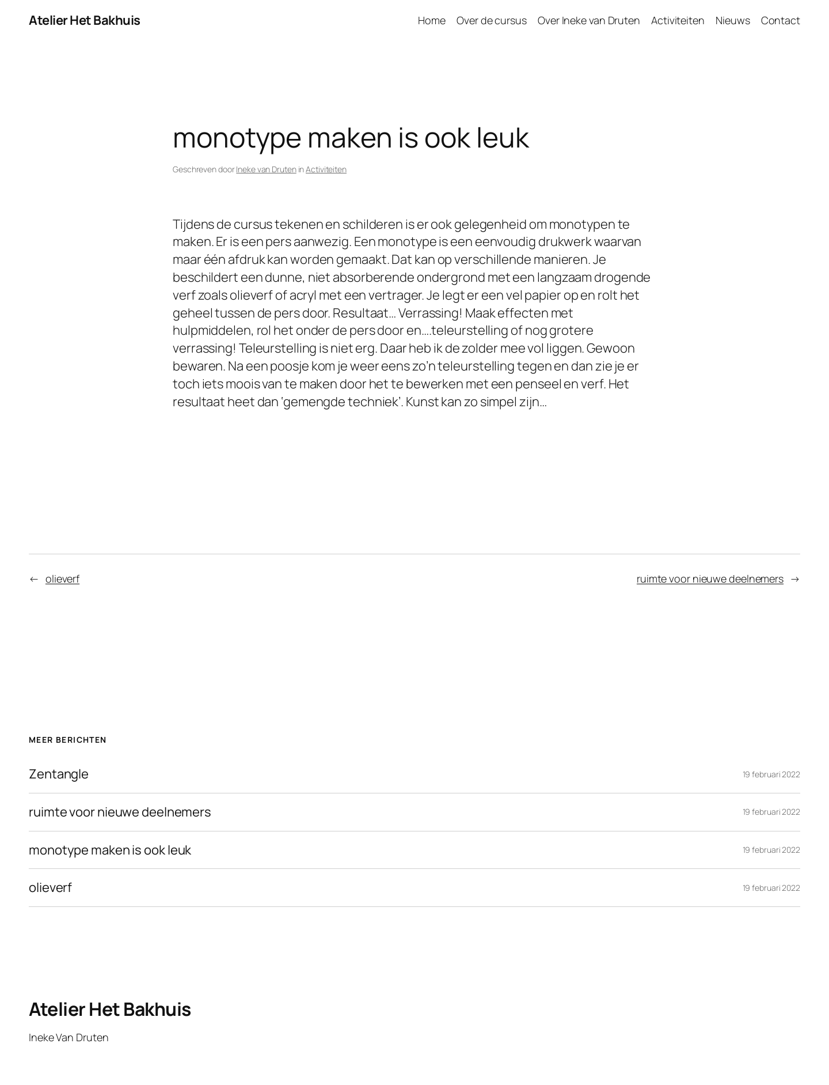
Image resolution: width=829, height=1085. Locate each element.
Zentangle (59, 774)
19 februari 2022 (771, 774)
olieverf (62, 578)
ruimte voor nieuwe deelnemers (710, 578)
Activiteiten (326, 169)
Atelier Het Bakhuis (84, 20)
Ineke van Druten (266, 169)
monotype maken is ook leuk (110, 850)
